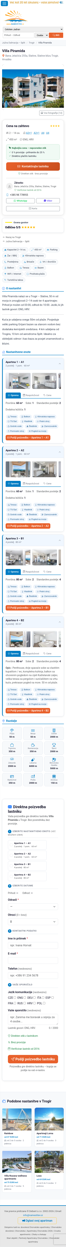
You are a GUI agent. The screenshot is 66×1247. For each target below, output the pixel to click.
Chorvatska (20, 1231)
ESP (50, 997)
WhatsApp (20, 200)
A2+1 (29, 133)
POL (41, 1003)
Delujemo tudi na (12, 1227)
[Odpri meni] (4, 3)
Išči (56, 35)
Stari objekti (12, 1238)
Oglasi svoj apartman (37, 1220)
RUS (21, 1003)
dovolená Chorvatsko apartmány (35, 1227)
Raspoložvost (31, 395)
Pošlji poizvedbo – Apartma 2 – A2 (28, 525)
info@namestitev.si (33, 1215)
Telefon (20, 968)
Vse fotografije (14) (51, 113)
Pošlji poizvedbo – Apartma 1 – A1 (28, 437)
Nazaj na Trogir (12, 237)
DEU (31, 997)
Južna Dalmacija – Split (13, 42)
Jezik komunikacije (27, 992)
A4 (42, 133)
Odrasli (13, 899)
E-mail (13, 953)
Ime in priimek (18, 938)
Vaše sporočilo (24, 1010)
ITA (40, 997)
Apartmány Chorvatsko (37, 1238)
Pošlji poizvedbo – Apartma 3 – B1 (28, 607)
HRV (31, 1003)
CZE (12, 997)
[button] (33, 225)
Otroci (17, 914)
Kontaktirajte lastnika (32, 166)
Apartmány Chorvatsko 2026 (39, 1231)
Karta (33, 208)
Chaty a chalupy (39, 1234)
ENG (21, 997)
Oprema (13, 395)
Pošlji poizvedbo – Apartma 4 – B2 (28, 710)
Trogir (31, 42)
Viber (48, 200)
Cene (47, 395)
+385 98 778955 (17, 194)
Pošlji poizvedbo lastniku (33, 1059)
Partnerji (22, 1238)
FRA (12, 1003)
